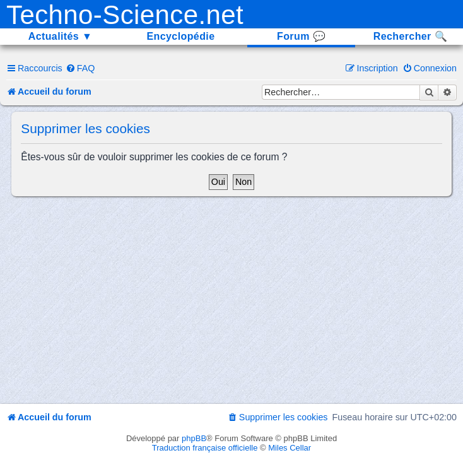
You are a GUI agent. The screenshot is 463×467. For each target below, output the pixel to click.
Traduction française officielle (205, 447)
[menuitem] (80, 68)
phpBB (194, 438)
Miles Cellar (289, 447)
